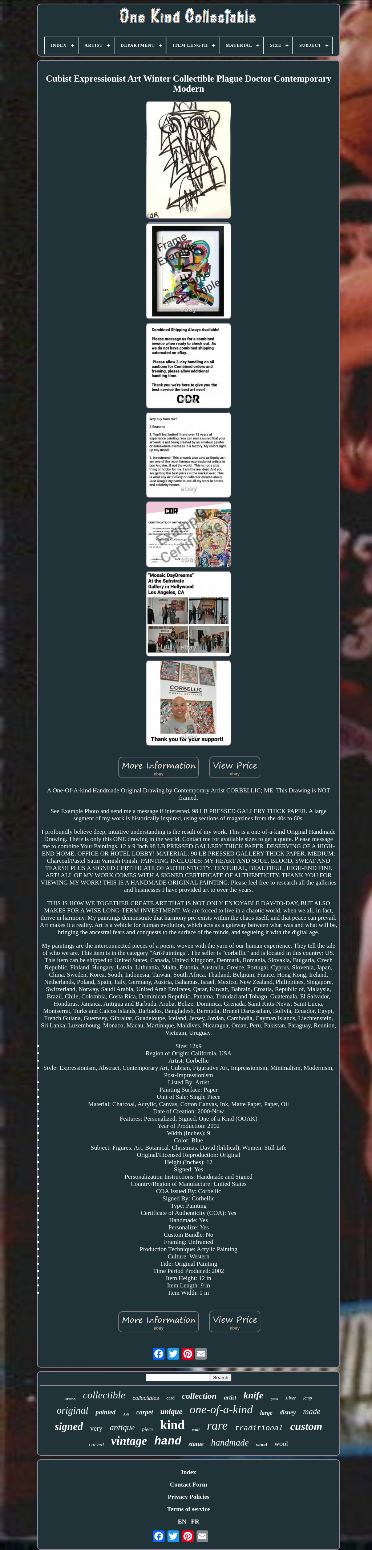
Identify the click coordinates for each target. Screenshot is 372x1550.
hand (167, 1441)
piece (147, 1429)
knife (253, 1395)
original (72, 1410)
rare (217, 1425)
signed (69, 1426)
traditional (259, 1428)
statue (196, 1443)
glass (274, 1399)
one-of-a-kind (221, 1409)
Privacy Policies (189, 1496)
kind (172, 1425)
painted (106, 1412)
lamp (307, 1398)
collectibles (146, 1398)
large (266, 1413)
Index (188, 1472)
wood (261, 1444)
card (170, 1398)
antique (122, 1427)
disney (288, 1412)
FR (195, 1521)
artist (230, 1397)
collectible (104, 1395)
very (96, 1428)
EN (182, 1521)
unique (171, 1411)
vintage (129, 1440)
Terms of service (188, 1509)
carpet (144, 1412)
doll (126, 1414)
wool (281, 1443)
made (311, 1411)
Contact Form (188, 1484)
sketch (70, 1399)
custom (306, 1426)
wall (196, 1429)
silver (291, 1398)
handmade (230, 1442)
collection (199, 1396)
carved (96, 1444)
